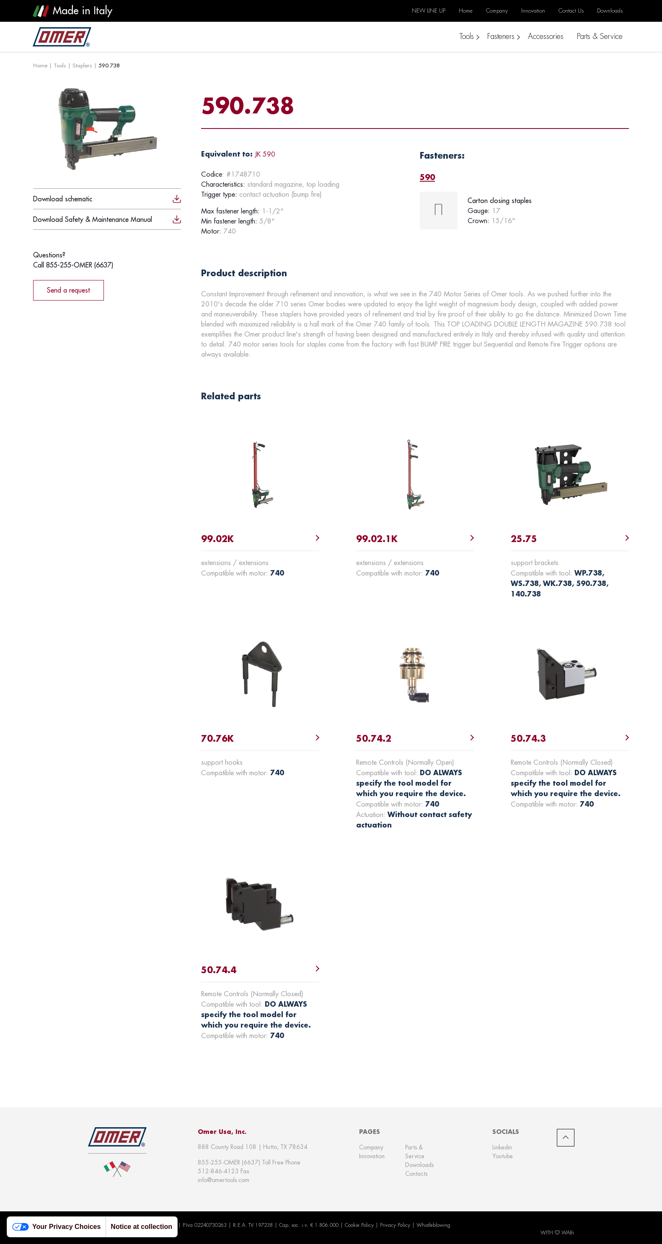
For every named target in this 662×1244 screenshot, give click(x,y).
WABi (567, 1232)
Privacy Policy (395, 1225)
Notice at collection (141, 1226)
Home (40, 65)
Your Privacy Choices (56, 1227)
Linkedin (502, 1147)
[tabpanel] (524, 210)
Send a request (68, 290)
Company (371, 1147)
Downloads (419, 1165)
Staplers (82, 65)
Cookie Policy (359, 1225)
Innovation (372, 1156)
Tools (60, 65)
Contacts (416, 1173)
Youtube (502, 1156)
